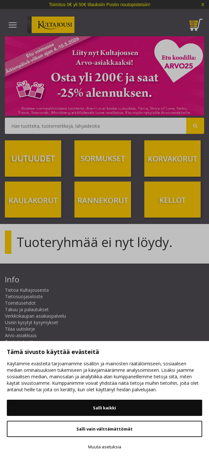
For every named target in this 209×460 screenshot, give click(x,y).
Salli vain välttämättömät (104, 429)
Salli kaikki (104, 408)
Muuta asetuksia (104, 447)
